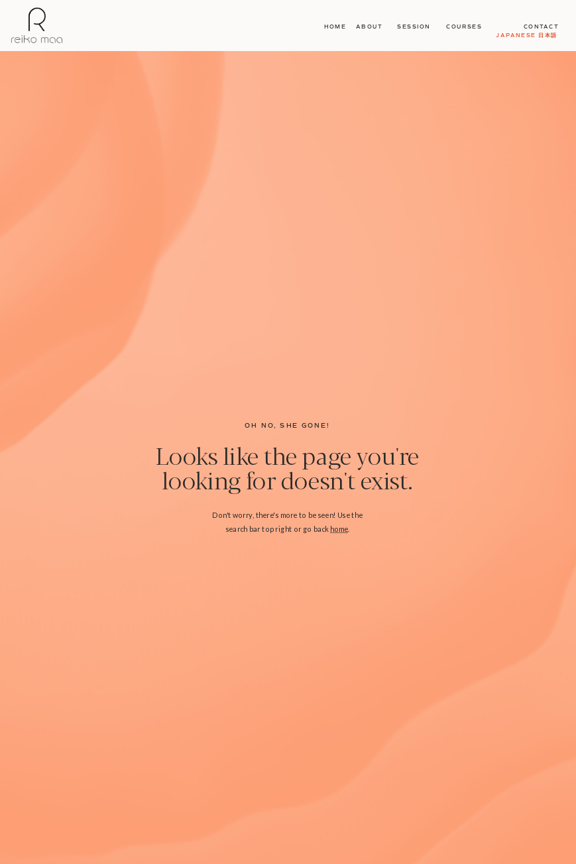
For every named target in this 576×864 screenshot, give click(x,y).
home (339, 528)
